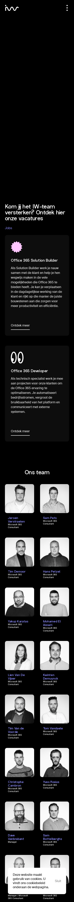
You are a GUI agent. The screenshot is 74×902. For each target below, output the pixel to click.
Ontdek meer (20, 325)
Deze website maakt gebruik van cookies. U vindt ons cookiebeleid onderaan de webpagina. (31, 881)
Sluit (58, 881)
